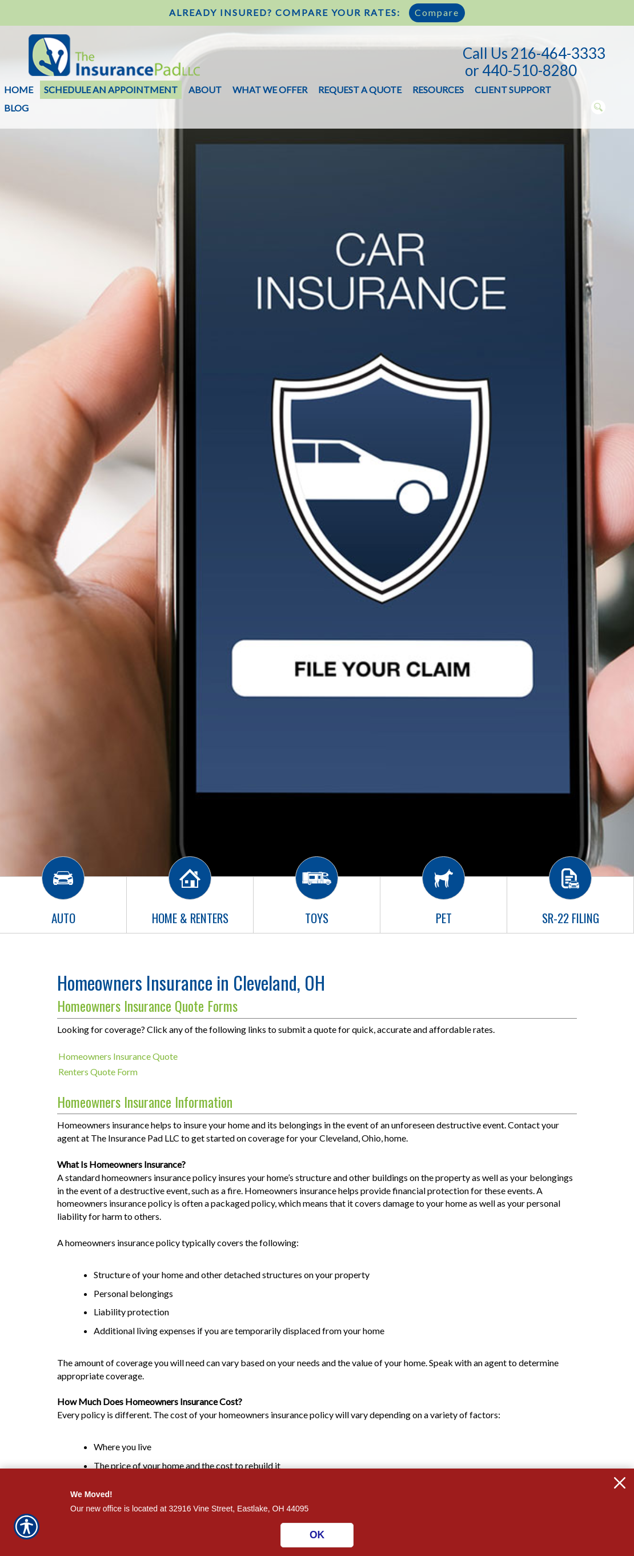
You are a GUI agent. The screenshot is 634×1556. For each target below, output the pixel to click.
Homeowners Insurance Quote (118, 1056)
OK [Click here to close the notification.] (317, 1535)
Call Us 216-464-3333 (534, 53)
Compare (437, 12)
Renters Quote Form (98, 1071)
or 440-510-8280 (521, 70)
